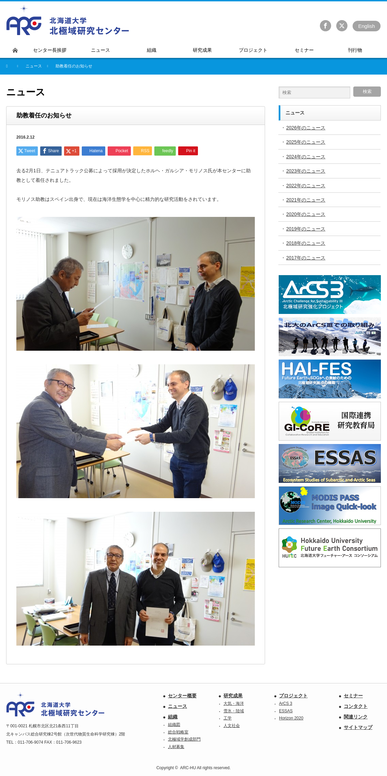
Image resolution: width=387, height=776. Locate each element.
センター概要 (182, 695)
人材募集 (176, 746)
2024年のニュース (305, 156)
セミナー (353, 695)
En (366, 26)
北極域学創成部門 (184, 739)
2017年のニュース (305, 257)
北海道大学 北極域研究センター (68, 20)
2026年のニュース (305, 127)
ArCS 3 (285, 703)
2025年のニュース (305, 142)
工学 (227, 718)
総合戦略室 (178, 732)
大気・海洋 (233, 703)
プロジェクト (293, 695)
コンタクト (356, 706)
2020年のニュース (305, 214)
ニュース (177, 706)
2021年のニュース (305, 200)
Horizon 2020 (291, 718)
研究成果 (233, 695)
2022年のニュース (305, 185)
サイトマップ (358, 727)
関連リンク (356, 716)
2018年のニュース (305, 243)
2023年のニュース (305, 171)
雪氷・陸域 (233, 711)
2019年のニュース (305, 229)
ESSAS (286, 711)
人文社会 (231, 725)
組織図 (174, 724)
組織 (172, 716)
